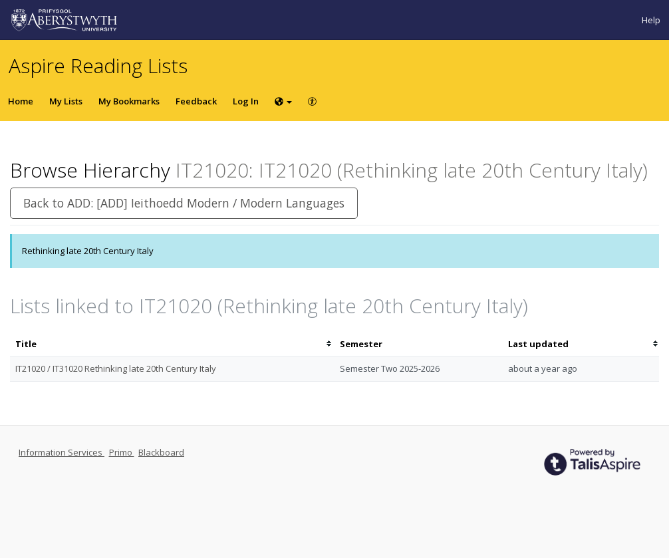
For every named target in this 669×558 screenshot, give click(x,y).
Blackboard (161, 452)
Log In (246, 101)
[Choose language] (283, 101)
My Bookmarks (129, 101)
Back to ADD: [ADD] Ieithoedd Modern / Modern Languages (183, 203)
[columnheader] (172, 344)
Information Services (61, 452)
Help (651, 20)
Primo (121, 452)
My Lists (65, 101)
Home (20, 101)
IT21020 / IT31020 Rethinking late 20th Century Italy (115, 368)
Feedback (196, 101)
